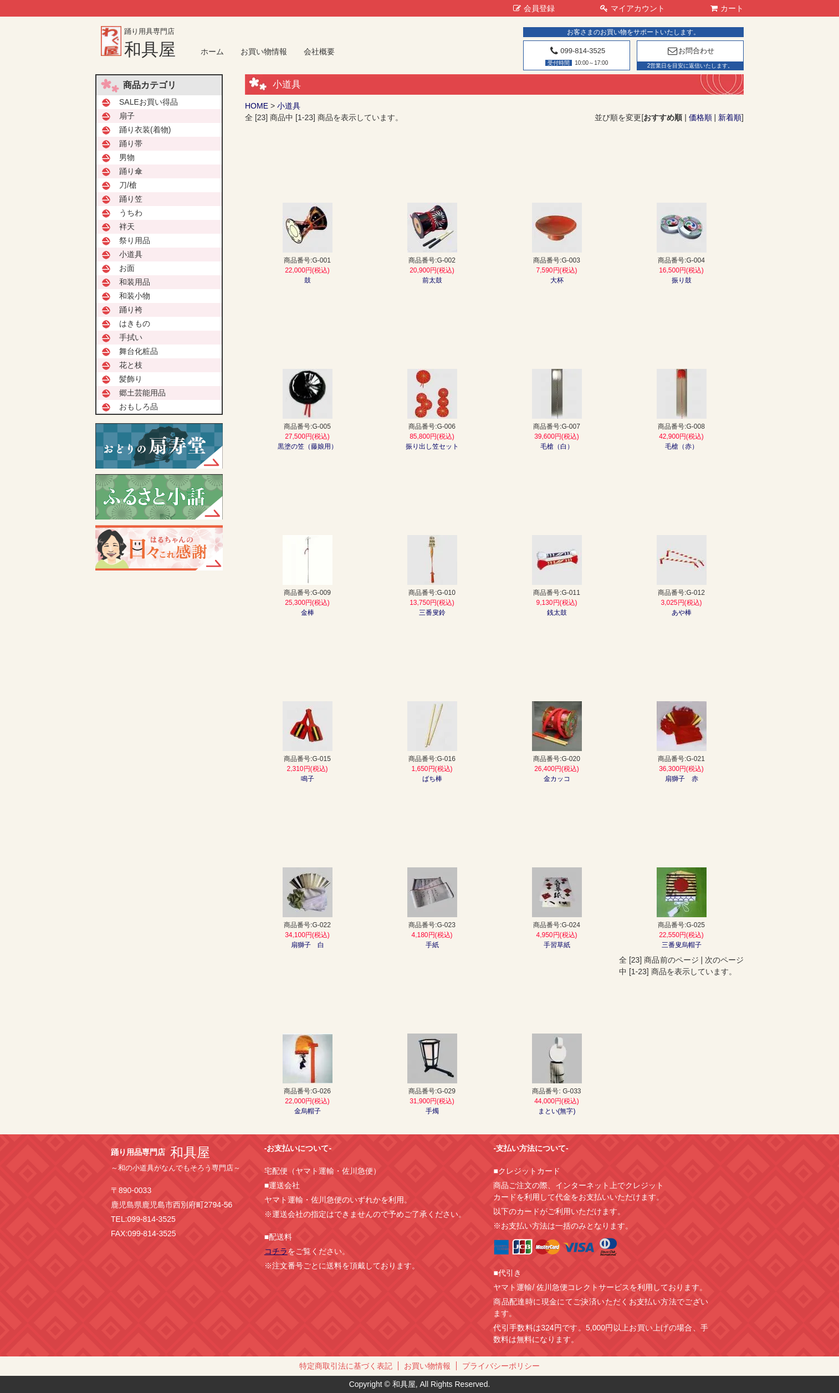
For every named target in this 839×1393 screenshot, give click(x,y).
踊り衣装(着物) (145, 129)
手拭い (130, 337)
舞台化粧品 (138, 351)
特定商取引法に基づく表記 (345, 1365)
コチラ (276, 1251)
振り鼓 (682, 280)
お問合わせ (690, 51)
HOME (256, 105)
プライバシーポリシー (501, 1365)
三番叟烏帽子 (682, 945)
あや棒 (682, 612)
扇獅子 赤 (681, 779)
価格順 (700, 117)
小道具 (288, 105)
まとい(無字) (557, 1111)
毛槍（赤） (681, 446)
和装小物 (134, 295)
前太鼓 (432, 280)
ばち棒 (432, 779)
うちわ (130, 212)
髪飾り (130, 378)
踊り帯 (130, 143)
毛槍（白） (557, 446)
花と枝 (130, 365)
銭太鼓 (557, 612)
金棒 (307, 612)
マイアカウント (632, 8)
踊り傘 (130, 171)
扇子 (127, 115)
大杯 (557, 280)
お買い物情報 (264, 51)
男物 (127, 157)
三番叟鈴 (432, 612)
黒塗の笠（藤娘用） (307, 446)
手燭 (432, 1111)
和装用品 (134, 281)
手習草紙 (557, 945)
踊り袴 (130, 309)
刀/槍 (128, 185)
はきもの (134, 323)
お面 (127, 268)
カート (727, 8)
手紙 (432, 945)
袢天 (127, 226)
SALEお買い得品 (148, 101)
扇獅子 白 (307, 945)
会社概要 (319, 51)
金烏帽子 (307, 1111)
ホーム (212, 51)
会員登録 (534, 8)
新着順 (729, 117)
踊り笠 (130, 198)
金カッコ (557, 779)
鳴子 (307, 779)
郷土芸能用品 (142, 392)
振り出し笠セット (432, 446)
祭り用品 (134, 240)
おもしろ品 (138, 406)
